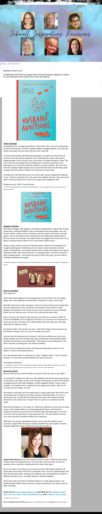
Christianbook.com (42, 502)
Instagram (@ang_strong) (56, 494)
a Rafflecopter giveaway (10, 498)
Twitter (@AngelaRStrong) (32, 494)
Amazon (30, 502)
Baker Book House (60, 502)
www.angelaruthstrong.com (25, 492)
